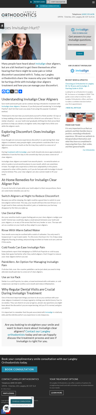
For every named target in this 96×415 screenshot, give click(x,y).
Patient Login (39, 2)
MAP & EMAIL (8, 393)
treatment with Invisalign (17, 152)
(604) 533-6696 (88, 14)
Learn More (56, 393)
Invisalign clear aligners (11, 106)
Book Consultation (19, 369)
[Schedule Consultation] (6, 408)
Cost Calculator (58, 2)
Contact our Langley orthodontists (29, 333)
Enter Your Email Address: (77, 44)
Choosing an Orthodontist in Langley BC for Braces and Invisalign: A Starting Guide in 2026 (79, 86)
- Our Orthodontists (88, 150)
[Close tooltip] (32, 398)
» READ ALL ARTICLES (73, 108)
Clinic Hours (7, 389)
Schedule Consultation (49, 6)
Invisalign (40, 63)
